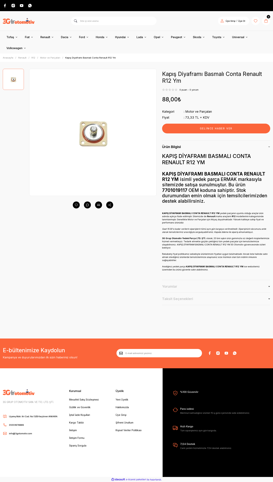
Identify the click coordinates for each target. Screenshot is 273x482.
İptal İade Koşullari (79, 414)
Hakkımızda (122, 407)
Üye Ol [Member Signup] (241, 21)
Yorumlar (169, 286)
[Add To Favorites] (76, 204)
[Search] (114, 21)
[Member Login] (222, 21)
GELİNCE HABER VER (216, 128)
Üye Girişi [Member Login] (230, 21)
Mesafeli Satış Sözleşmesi (84, 399)
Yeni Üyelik (122, 399)
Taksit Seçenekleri (177, 299)
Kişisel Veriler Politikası (129, 430)
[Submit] (121, 353)
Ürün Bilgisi (171, 147)
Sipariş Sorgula (77, 445)
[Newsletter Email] (159, 353)
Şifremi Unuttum (124, 422)
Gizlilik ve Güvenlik (80, 407)
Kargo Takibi (76, 422)
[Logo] (18, 21)
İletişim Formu (76, 437)
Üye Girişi (121, 414)
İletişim (73, 430)
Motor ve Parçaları (198, 111)
